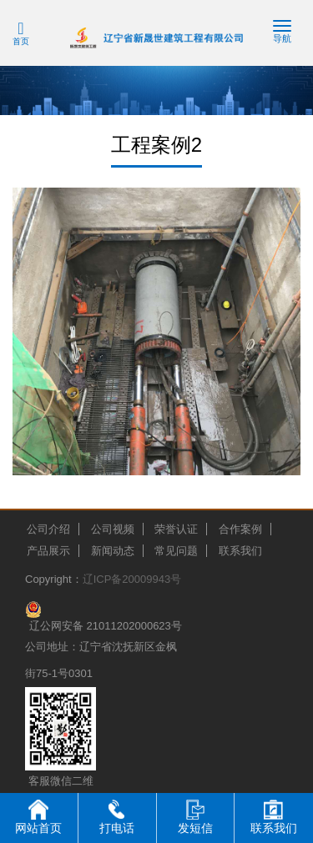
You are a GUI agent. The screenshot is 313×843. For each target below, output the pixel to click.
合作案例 (240, 529)
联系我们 (240, 550)
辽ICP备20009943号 (132, 579)
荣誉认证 (176, 529)
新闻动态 (112, 550)
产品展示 (48, 550)
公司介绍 (48, 529)
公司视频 (112, 529)
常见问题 (176, 550)
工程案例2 (156, 144)
